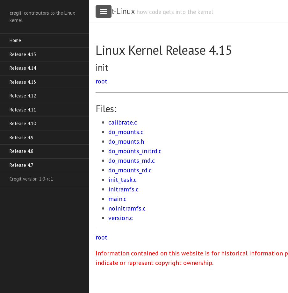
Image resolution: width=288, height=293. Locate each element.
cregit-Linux (115, 11)
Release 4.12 (23, 96)
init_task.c (122, 179)
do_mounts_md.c (131, 160)
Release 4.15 (23, 54)
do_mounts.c (125, 132)
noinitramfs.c (127, 208)
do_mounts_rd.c (130, 170)
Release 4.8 (21, 151)
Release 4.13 (23, 82)
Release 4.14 (23, 68)
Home (15, 40)
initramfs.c (123, 189)
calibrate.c (122, 122)
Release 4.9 (21, 137)
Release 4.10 (23, 123)
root (101, 81)
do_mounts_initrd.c (135, 151)
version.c (120, 218)
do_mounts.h (126, 141)
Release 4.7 (21, 165)
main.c (117, 199)
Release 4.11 (23, 110)
